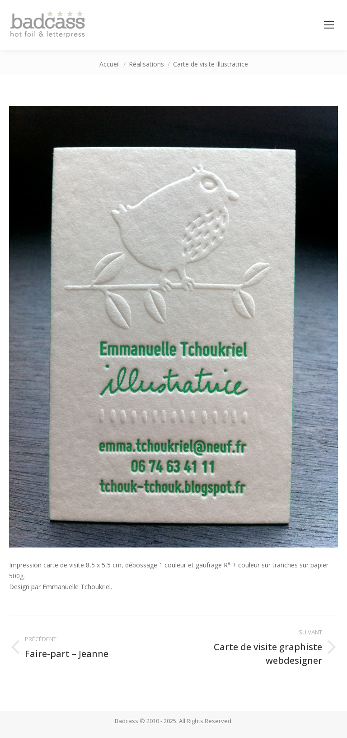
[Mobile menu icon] (329, 25)
